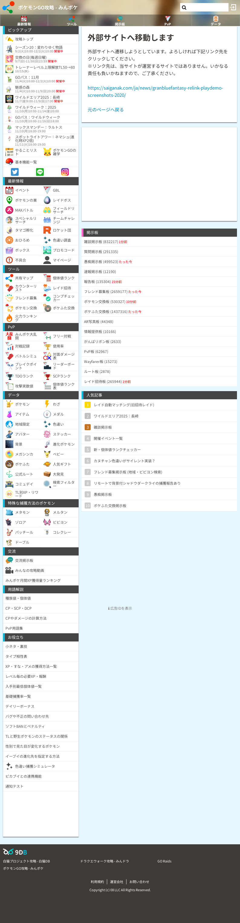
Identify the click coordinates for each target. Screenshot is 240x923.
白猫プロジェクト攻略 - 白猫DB (26, 861)
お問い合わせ (139, 881)
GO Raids (164, 861)
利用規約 (97, 881)
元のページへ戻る (106, 109)
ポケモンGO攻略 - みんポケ (48, 7)
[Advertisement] (159, 169)
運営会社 (116, 881)
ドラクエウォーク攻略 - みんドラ (104, 861)
